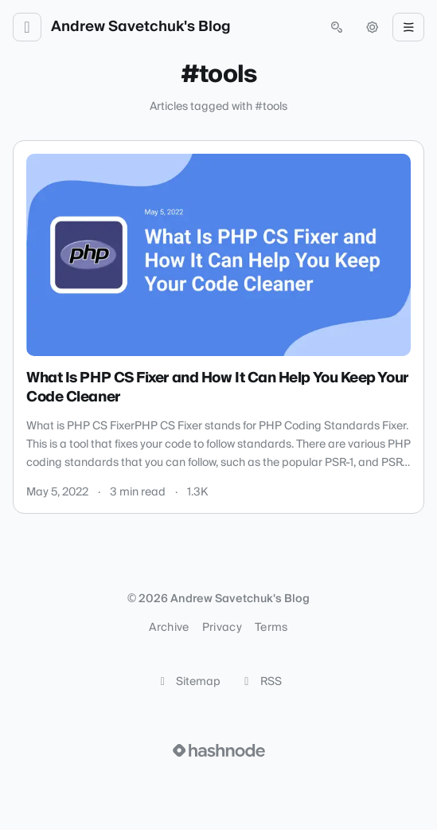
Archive (169, 627)
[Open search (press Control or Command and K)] (336, 27)
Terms (271, 627)
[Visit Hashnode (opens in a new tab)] (218, 750)
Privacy (222, 627)
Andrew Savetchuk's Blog (141, 27)
